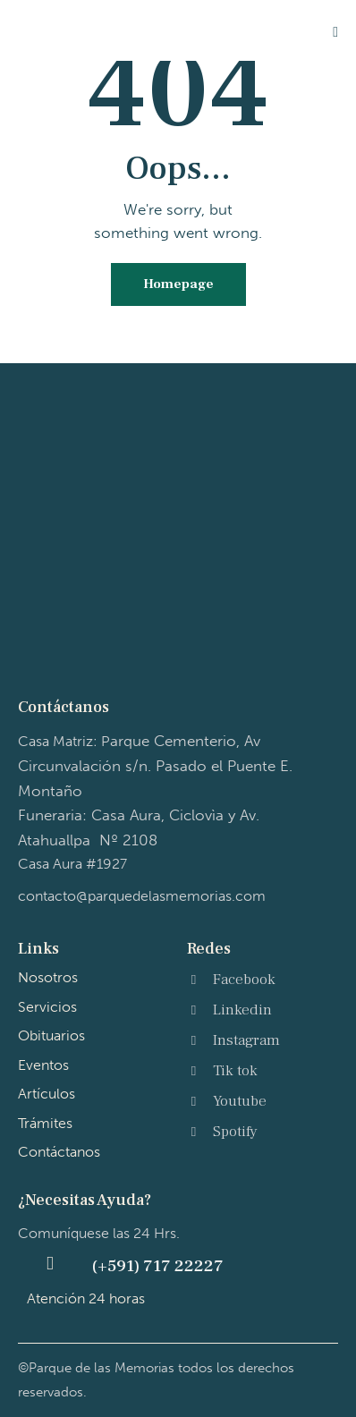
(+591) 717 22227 (157, 1266)
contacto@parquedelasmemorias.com (142, 895)
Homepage (178, 284)
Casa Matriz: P (155, 766)
